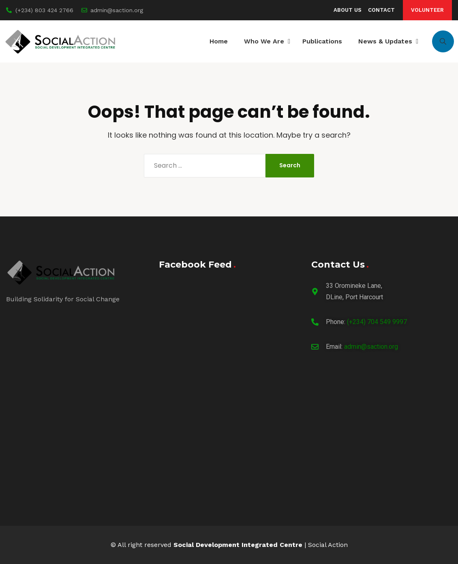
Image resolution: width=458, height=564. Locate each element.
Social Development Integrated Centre (237, 545)
